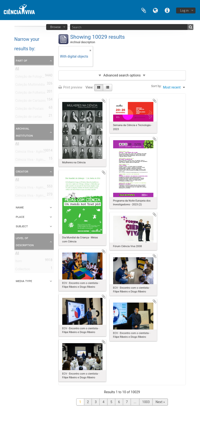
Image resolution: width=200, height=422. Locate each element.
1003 (146, 402)
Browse (55, 27)
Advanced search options (122, 75)
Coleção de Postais (29, 109)
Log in (184, 10)
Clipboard (144, 10)
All (17, 69)
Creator (22, 171)
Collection (22, 270)
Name (20, 207)
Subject (22, 226)
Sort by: (156, 86)
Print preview (70, 87)
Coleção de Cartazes (30, 101)
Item (18, 262)
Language (155, 10)
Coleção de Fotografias (32, 77)
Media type (24, 281)
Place (20, 217)
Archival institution (24, 132)
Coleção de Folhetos (30, 93)
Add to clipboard (103, 100)
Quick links (167, 10)
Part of (21, 60)
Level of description (25, 241)
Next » (160, 402)
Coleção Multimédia (30, 85)
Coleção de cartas (28, 117)
